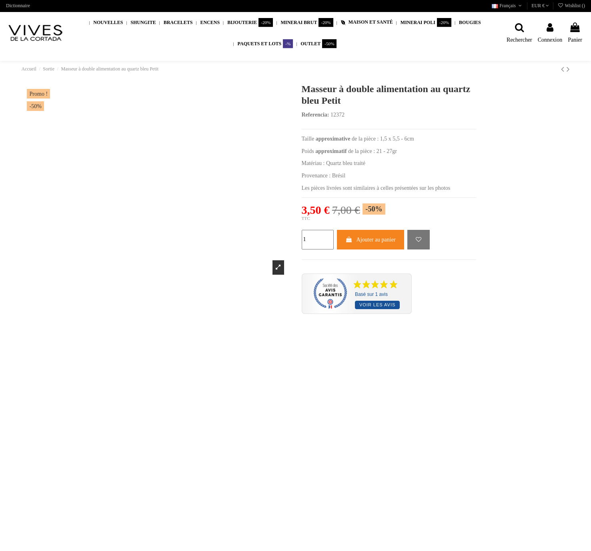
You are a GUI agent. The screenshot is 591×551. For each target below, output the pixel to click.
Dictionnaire (18, 5)
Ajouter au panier (370, 240)
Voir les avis (377, 304)
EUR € (540, 5)
